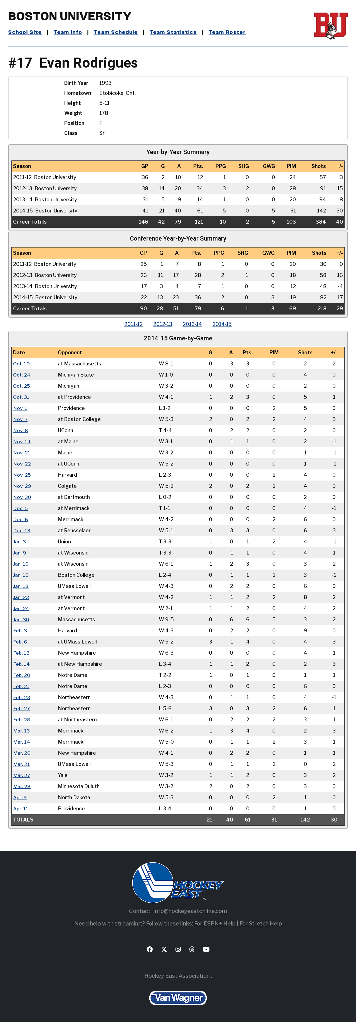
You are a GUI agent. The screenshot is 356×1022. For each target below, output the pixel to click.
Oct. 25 (22, 386)
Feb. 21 (21, 686)
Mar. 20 (22, 753)
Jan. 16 (21, 575)
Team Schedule (117, 32)
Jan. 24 (21, 608)
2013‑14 (192, 324)
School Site (25, 32)
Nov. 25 (22, 475)
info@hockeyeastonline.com (190, 911)
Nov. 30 (22, 497)
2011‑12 (132, 324)
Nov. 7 (20, 419)
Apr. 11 (20, 808)
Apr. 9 (20, 797)
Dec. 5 (20, 508)
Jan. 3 (19, 542)
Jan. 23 (21, 597)
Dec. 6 (20, 519)
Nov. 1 (20, 408)
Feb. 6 (20, 642)
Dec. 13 (21, 530)
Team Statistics (173, 32)
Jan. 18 (21, 586)
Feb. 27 (21, 708)
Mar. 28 (22, 786)
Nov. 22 (22, 464)
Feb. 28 (22, 719)
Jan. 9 (19, 553)
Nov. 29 (22, 486)
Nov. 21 (21, 453)
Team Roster (227, 32)
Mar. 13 (21, 731)
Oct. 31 (21, 397)
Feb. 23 (21, 697)
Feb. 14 (21, 664)
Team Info (68, 32)
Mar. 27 (21, 775)
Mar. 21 (21, 764)
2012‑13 (162, 324)
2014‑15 (223, 324)
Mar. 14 (21, 742)
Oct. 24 (22, 375)
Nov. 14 (22, 441)
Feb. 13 (21, 653)
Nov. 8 (20, 430)
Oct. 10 (21, 364)
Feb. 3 (20, 631)
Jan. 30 (21, 619)
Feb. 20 (22, 675)
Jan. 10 (21, 564)
